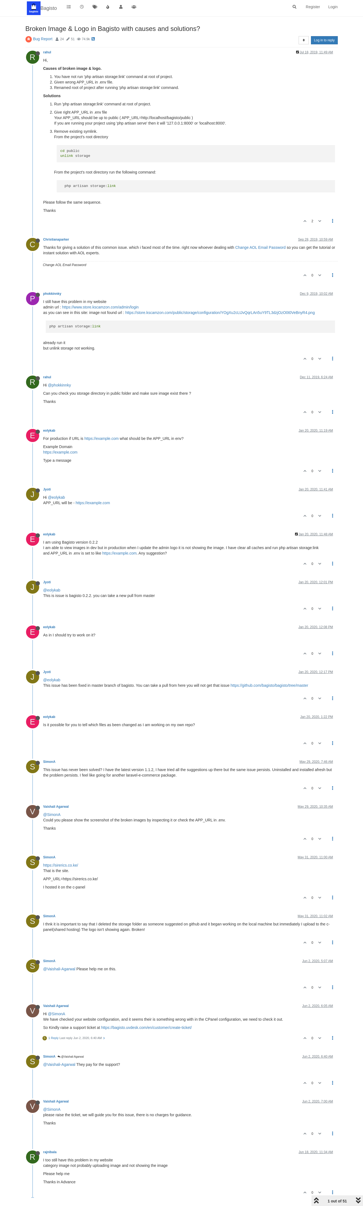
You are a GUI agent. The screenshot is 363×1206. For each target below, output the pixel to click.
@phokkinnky (59, 385)
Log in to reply (324, 40)
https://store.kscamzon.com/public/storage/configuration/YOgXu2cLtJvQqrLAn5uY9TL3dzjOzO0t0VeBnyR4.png (220, 312)
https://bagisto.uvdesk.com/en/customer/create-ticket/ (146, 1027)
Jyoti (47, 489)
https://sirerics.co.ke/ (60, 865)
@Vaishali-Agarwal (59, 969)
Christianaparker (56, 239)
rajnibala (50, 1152)
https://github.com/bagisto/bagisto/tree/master (269, 685)
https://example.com (101, 438)
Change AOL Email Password (260, 247)
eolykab (49, 430)
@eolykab (56, 497)
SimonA (49, 762)
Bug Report (43, 39)
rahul (47, 52)
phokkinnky (52, 294)
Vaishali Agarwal (56, 807)
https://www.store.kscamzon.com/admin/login (100, 307)
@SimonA (52, 814)
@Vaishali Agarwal (71, 1056)
